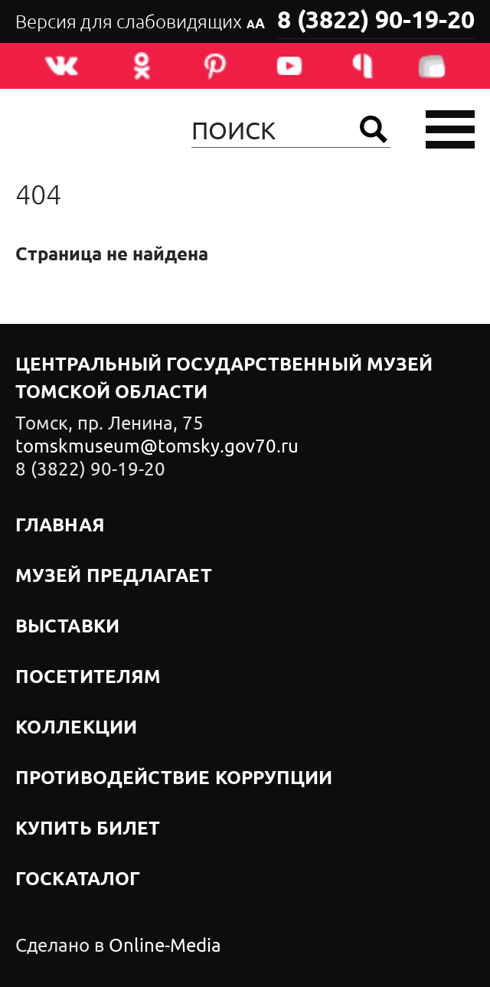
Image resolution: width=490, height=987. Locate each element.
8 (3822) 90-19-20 (376, 21)
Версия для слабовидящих (140, 22)
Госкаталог (77, 880)
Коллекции (76, 728)
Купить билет (87, 829)
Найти (373, 129)
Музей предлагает (113, 576)
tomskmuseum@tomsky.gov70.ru (157, 446)
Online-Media (165, 945)
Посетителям (88, 677)
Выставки (67, 627)
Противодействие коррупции (174, 778)
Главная (60, 526)
